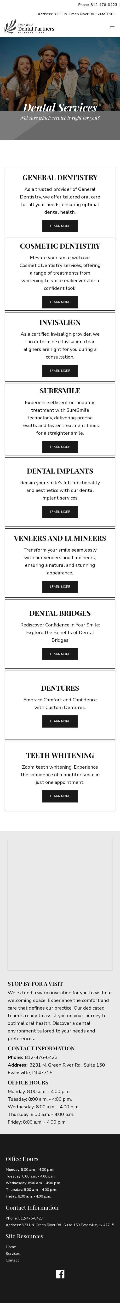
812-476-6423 (41, 1057)
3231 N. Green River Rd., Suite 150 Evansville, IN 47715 (68, 1225)
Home (11, 1247)
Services (13, 1253)
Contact (12, 1260)
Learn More (60, 226)
